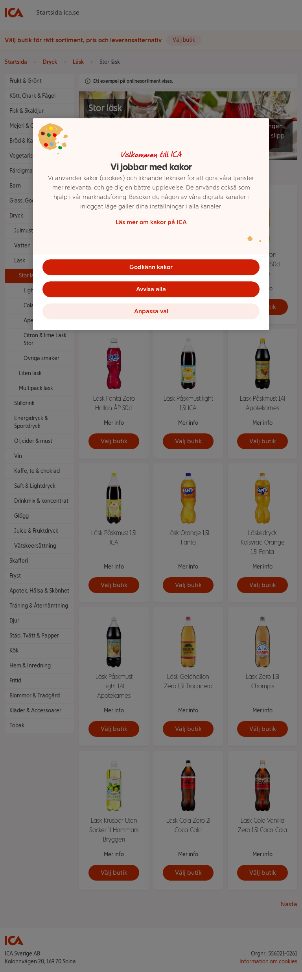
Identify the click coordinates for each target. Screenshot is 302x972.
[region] (151, 224)
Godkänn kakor (151, 267)
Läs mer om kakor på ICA (151, 222)
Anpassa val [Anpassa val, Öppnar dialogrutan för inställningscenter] (151, 311)
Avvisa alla (151, 289)
